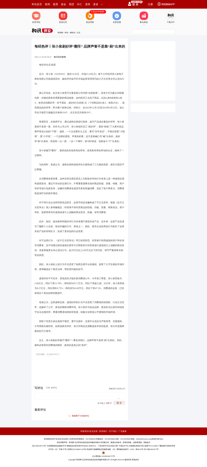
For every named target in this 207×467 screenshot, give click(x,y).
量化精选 (143, 17)
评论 (66, 33)
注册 (150, 4)
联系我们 (103, 431)
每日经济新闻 (60, 57)
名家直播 (117, 17)
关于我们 (113, 431)
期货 (71, 4)
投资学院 (36, 17)
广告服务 (123, 431)
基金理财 (90, 17)
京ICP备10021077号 (151, 449)
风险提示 (146, 442)
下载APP (170, 17)
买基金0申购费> (98, 12)
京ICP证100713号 (39, 446)
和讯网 (60, 33)
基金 (63, 4)
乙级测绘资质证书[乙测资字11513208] (143, 446)
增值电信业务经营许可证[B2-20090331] (81, 446)
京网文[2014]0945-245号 (77, 449)
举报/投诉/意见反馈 (89, 431)
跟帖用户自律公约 (117, 389)
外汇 (79, 4)
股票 (55, 4)
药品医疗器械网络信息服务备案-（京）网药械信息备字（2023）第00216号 (115, 449)
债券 (87, 4)
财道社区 (63, 17)
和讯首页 (37, 4)
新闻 (47, 4)
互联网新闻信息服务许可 (56, 446)
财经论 (72, 33)
